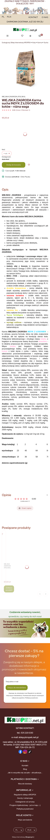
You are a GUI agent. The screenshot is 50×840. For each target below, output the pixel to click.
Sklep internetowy (22, 837)
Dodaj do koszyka (13, 165)
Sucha (46, 42)
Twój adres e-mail (12, 682)
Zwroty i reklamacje (25, 798)
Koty (34, 42)
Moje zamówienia (25, 820)
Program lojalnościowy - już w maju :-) (24, 805)
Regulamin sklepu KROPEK (25, 794)
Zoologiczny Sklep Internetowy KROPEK (16, 42)
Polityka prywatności (25, 809)
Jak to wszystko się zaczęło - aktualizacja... (25, 772)
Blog (25, 769)
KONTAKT (33, 17)
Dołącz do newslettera (16, 688)
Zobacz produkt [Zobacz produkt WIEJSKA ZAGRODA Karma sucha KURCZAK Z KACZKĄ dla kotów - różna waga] (9, 589)
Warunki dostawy (25, 783)
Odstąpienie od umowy (25, 802)
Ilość (3, 149)
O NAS (45, 17)
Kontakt (25, 765)
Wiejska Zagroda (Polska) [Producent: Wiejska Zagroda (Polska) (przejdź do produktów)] (13, 97)
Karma (39, 42)
